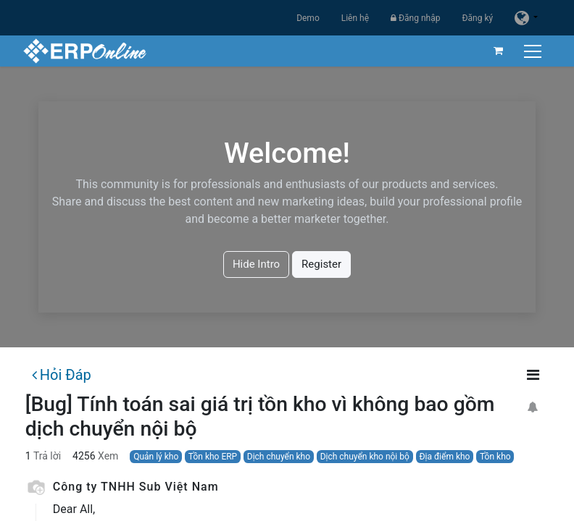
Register (321, 264)
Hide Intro (256, 264)
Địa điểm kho (444, 457)
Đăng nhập (415, 18)
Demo (308, 18)
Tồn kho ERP (212, 457)
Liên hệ (355, 18)
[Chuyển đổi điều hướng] (532, 51)
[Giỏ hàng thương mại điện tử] (496, 51)
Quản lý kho (155, 457)
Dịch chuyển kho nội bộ (364, 457)
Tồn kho (495, 457)
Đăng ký (477, 18)
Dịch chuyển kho (278, 457)
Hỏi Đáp (61, 375)
